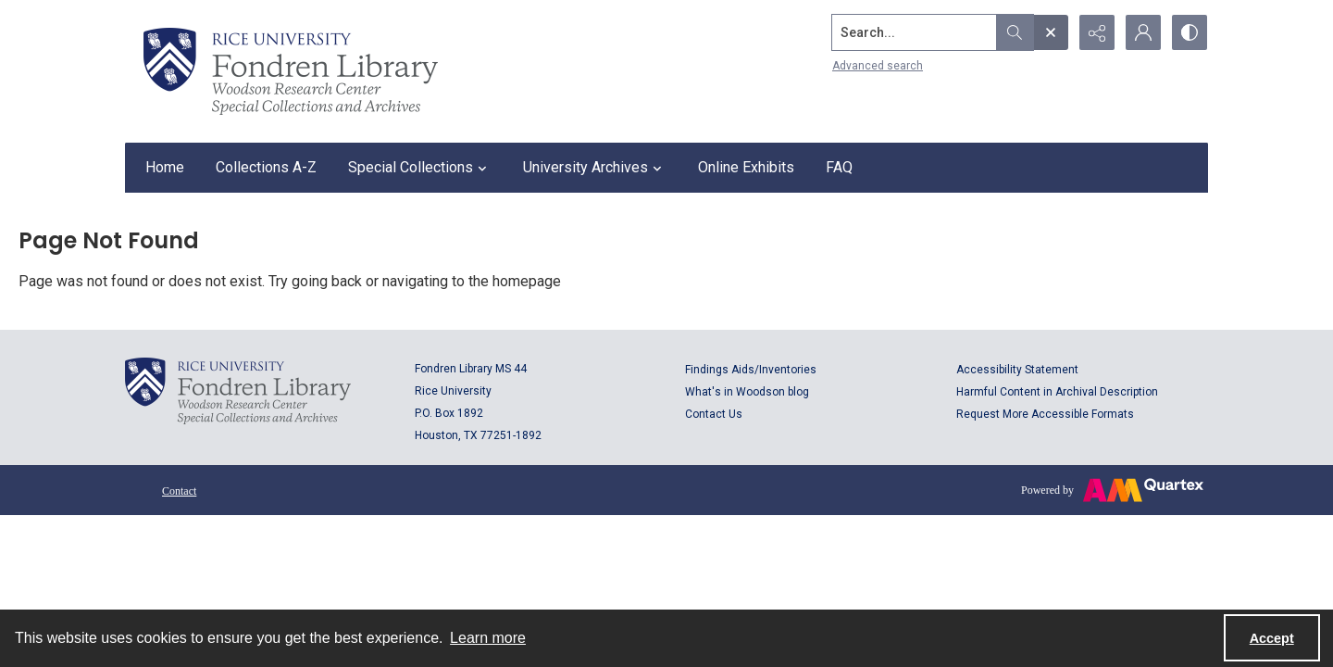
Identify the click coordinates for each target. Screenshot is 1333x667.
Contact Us (713, 414)
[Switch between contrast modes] (1189, 32)
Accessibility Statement (1017, 369)
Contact (179, 491)
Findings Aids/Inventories (750, 369)
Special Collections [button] (420, 168)
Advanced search (877, 65)
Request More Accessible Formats (1045, 414)
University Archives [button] (594, 168)
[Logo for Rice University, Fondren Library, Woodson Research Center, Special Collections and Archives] (238, 391)
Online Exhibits (746, 167)
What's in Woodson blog (747, 391)
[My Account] (1143, 32)
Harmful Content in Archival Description (1057, 391)
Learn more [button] (488, 638)
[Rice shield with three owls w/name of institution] (290, 71)
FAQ (839, 167)
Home (164, 167)
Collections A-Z (266, 167)
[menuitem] (179, 490)
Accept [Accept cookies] (1272, 638)
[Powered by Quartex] (1112, 490)
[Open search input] (1050, 32)
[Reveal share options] (1097, 32)
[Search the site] (914, 32)
